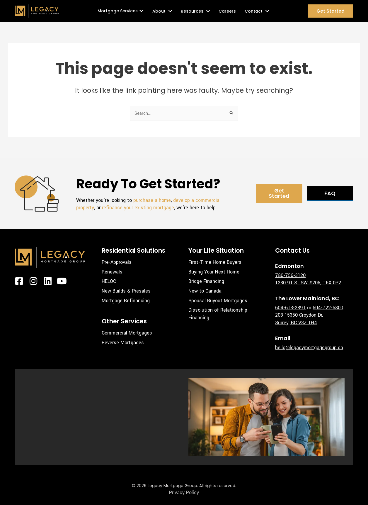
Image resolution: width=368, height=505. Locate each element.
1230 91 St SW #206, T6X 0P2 (308, 282)
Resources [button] (195, 11)
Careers (227, 11)
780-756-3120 (290, 275)
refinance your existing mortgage (138, 207)
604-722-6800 (328, 307)
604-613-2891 (290, 307)
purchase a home (152, 200)
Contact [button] (257, 11)
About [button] (162, 11)
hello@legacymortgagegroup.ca (309, 347)
